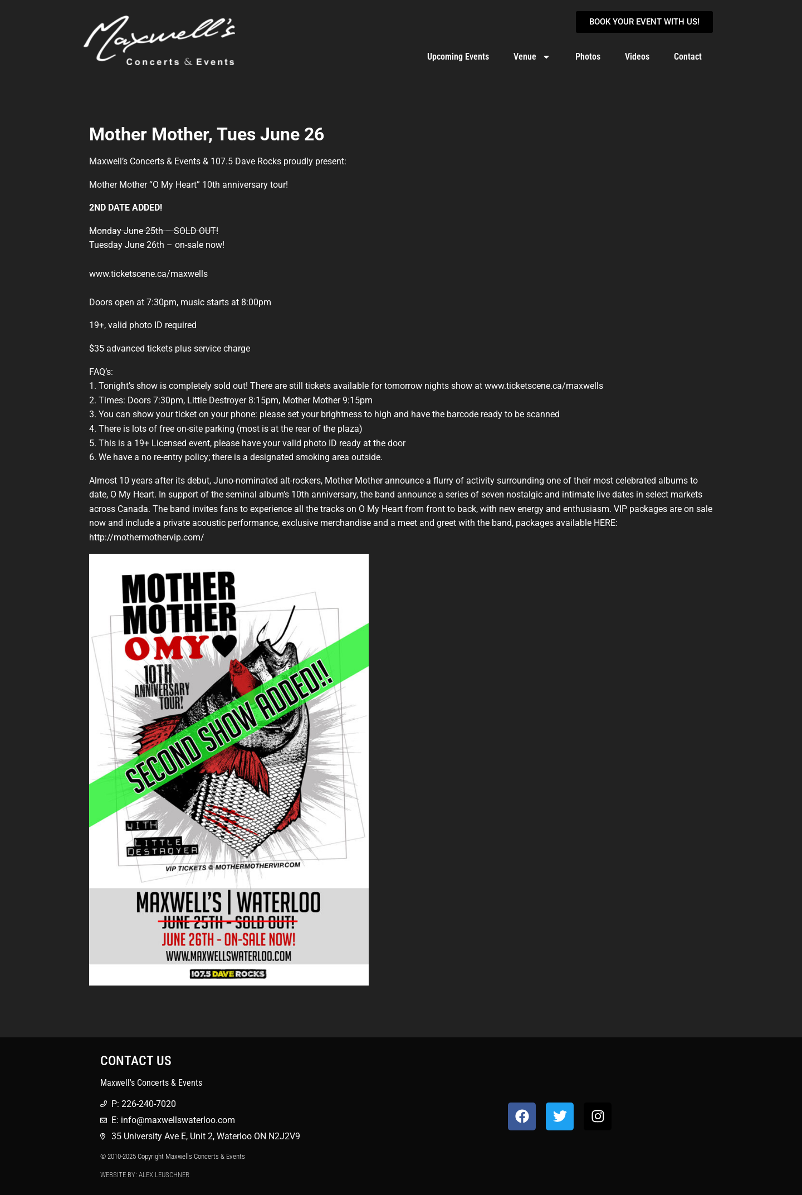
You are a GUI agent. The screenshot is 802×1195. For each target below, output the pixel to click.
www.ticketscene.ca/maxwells (544, 386)
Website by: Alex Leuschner (144, 1174)
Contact (688, 56)
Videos (637, 56)
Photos (587, 56)
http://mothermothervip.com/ (146, 537)
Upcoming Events (458, 56)
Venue (532, 57)
